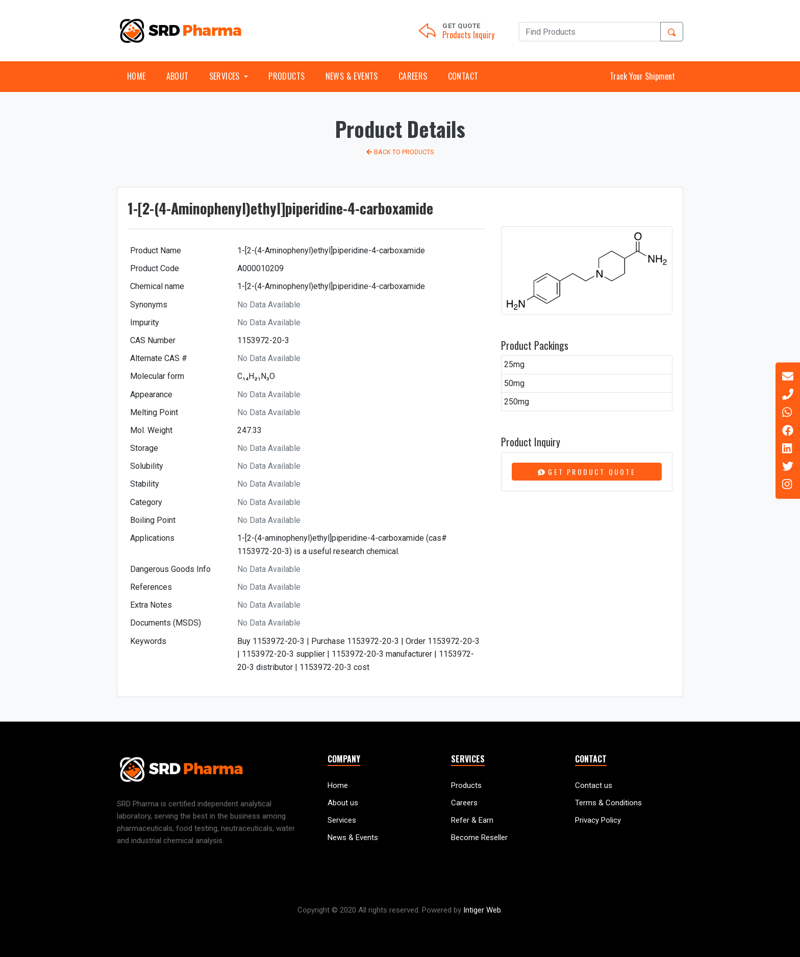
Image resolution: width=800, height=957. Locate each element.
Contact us (593, 785)
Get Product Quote (587, 471)
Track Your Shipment (642, 76)
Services (342, 820)
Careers (413, 76)
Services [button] (225, 76)
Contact (463, 76)
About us (343, 802)
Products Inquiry (468, 35)
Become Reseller (479, 837)
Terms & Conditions (608, 802)
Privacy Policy (598, 820)
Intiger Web (482, 910)
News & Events (352, 76)
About (177, 76)
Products (286, 76)
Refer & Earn (472, 820)
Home (136, 76)
